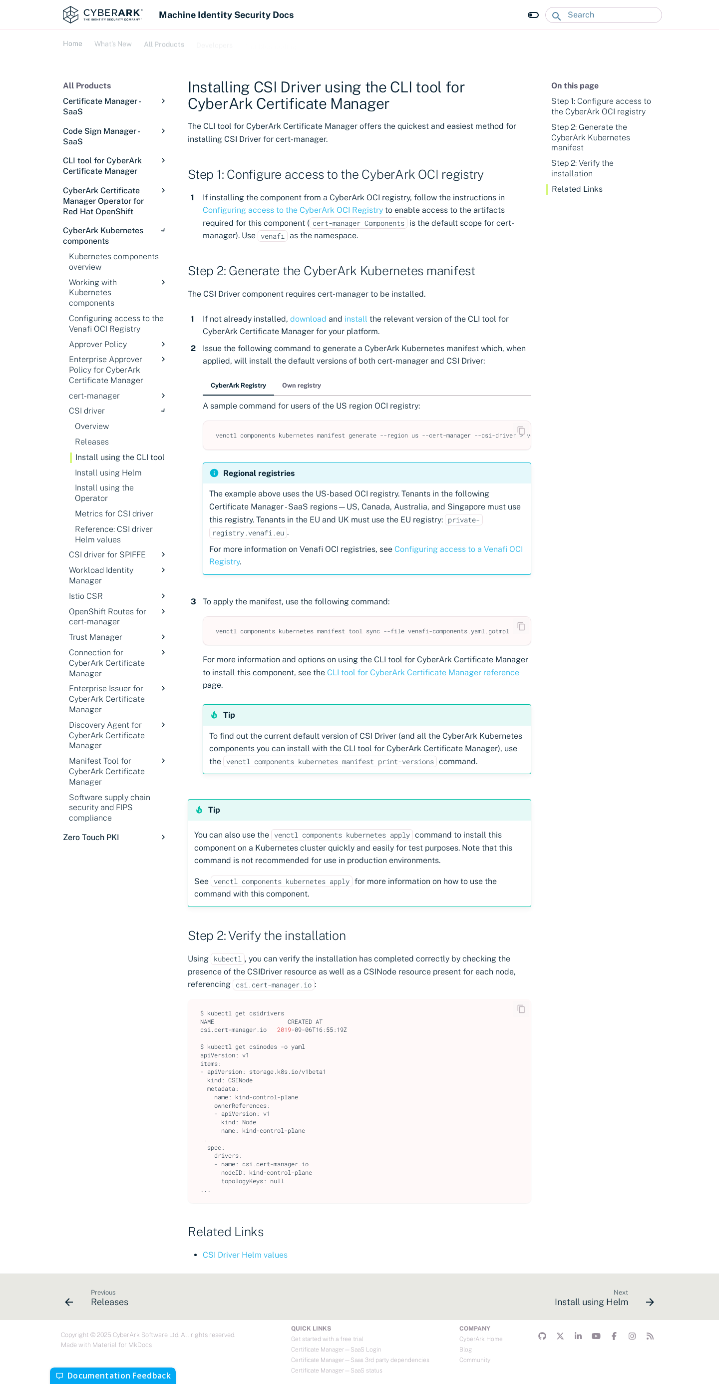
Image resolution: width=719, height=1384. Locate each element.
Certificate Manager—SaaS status (336, 1370)
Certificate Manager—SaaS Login (336, 1349)
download (308, 319)
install (356, 319)
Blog (465, 1349)
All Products (164, 42)
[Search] (604, 14)
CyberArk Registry (238, 385)
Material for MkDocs (122, 1345)
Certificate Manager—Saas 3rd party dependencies (360, 1360)
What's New (113, 42)
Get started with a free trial (327, 1339)
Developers (214, 42)
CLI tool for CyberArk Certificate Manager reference (423, 672)
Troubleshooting (271, 42)
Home (72, 42)
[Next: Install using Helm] (601, 1300)
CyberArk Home (481, 1339)
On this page (575, 85)
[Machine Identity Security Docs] (103, 14)
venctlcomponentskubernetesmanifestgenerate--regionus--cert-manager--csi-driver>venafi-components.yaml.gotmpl (373, 435)
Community (474, 1360)
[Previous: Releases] (99, 1300)
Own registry (301, 385)
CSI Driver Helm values (245, 1255)
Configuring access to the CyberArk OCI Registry (293, 210)
